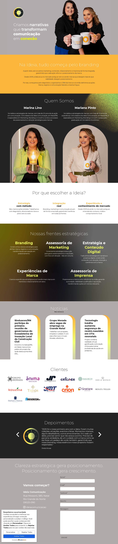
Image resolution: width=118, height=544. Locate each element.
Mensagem (64, 509)
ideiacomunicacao (36, 507)
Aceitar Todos (19, 536)
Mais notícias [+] (59, 311)
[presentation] (17, 434)
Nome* (62, 477)
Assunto (63, 501)
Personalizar (10, 532)
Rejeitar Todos (27, 532)
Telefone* (63, 493)
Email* (62, 485)
